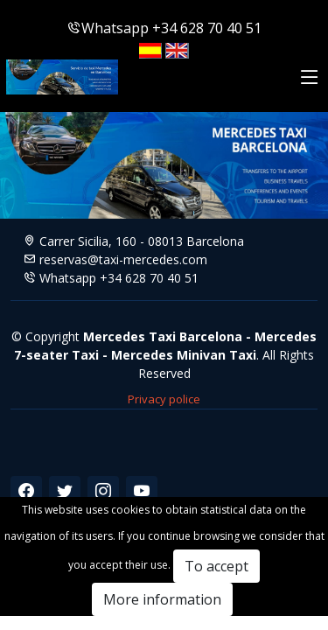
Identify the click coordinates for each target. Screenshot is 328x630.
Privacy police (164, 399)
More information (162, 599)
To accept (216, 566)
